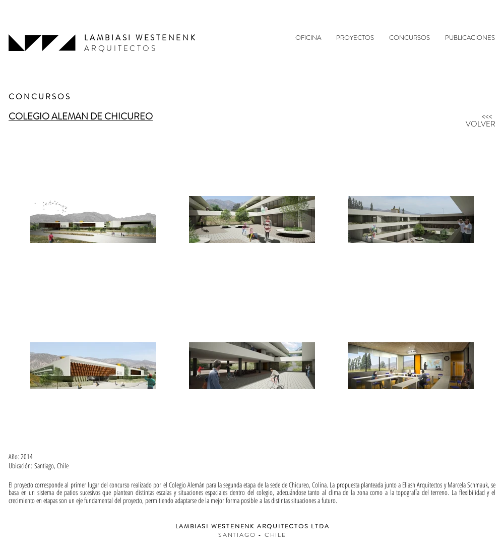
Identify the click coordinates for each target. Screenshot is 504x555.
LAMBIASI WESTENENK (140, 37)
